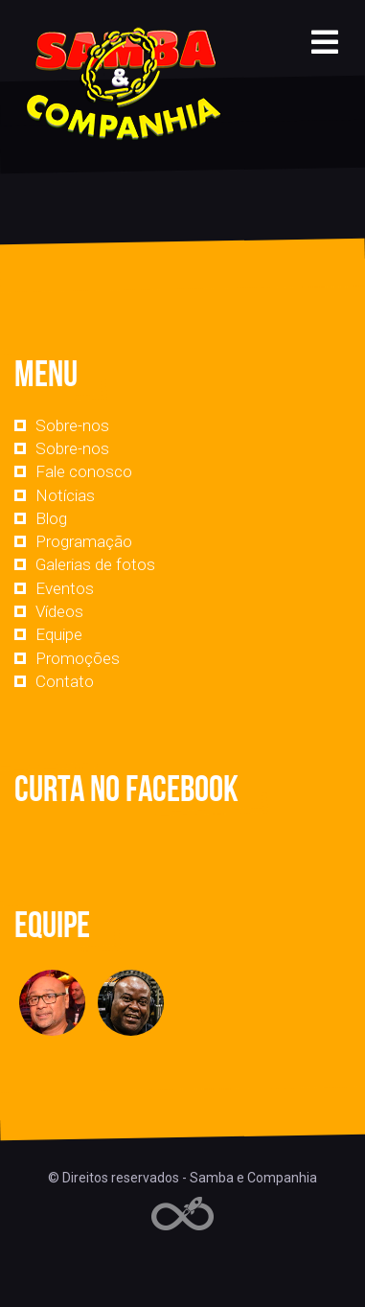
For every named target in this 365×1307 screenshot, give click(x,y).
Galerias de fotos (95, 564)
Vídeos (59, 611)
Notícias (65, 495)
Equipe (58, 634)
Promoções (77, 658)
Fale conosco (83, 471)
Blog (51, 518)
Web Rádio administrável (182, 1213)
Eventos (64, 588)
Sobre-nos (72, 425)
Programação (83, 541)
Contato (64, 681)
